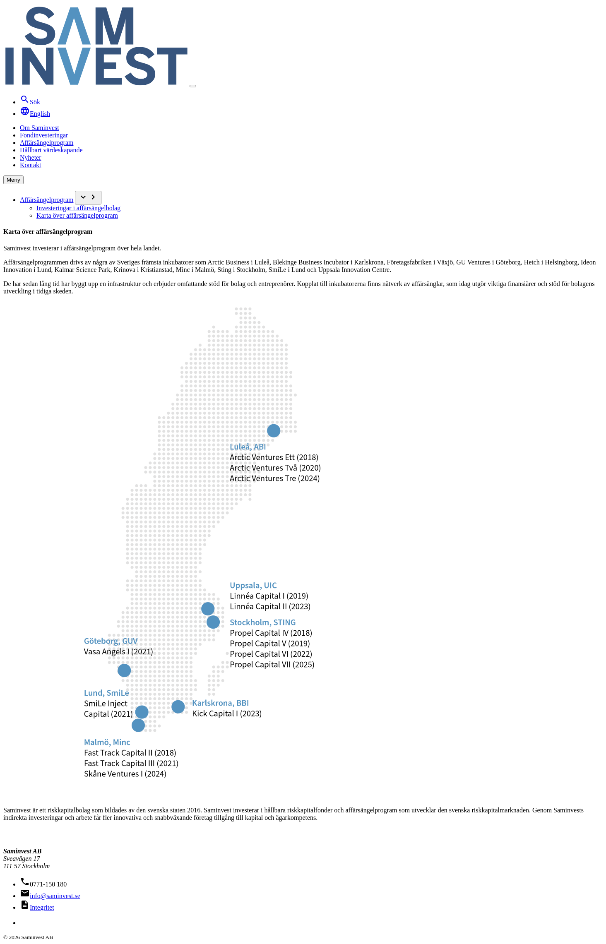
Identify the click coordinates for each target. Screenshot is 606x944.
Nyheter (30, 157)
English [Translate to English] (35, 113)
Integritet (42, 907)
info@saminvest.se (55, 895)
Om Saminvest (39, 127)
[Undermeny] (88, 197)
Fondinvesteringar (44, 135)
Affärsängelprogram (46, 142)
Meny (13, 180)
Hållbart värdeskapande (51, 150)
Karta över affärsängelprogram (77, 215)
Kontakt (30, 164)
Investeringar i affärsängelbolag (78, 207)
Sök (30, 102)
